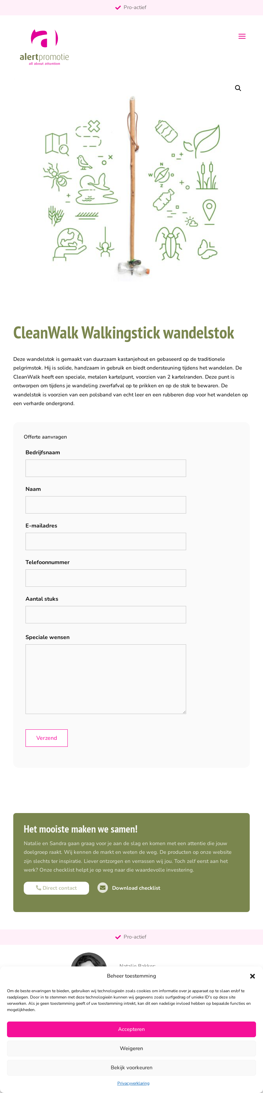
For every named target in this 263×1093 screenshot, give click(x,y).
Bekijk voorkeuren (132, 1067)
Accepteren (131, 1029)
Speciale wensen (47, 637)
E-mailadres (41, 525)
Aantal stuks (41, 598)
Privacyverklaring (133, 1083)
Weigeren (131, 1048)
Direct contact (56, 888)
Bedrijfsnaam (42, 452)
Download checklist (128, 888)
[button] (252, 976)
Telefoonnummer (47, 562)
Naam (33, 489)
